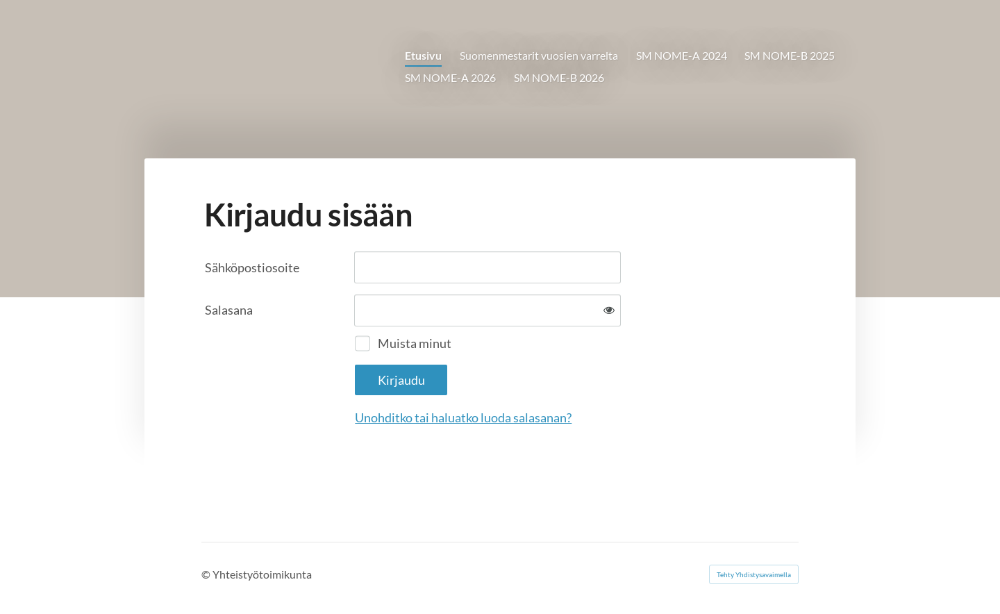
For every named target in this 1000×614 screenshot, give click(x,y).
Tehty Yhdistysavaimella (754, 574)
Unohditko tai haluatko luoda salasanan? (463, 417)
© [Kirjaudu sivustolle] (206, 574)
